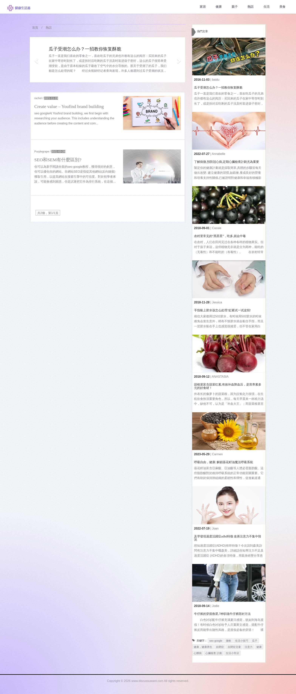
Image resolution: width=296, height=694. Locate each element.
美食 (282, 6)
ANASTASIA (220, 376)
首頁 (35, 27)
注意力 (249, 646)
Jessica (217, 302)
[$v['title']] (152, 113)
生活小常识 (232, 653)
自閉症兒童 (234, 646)
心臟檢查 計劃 (213, 653)
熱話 (250, 6)
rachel (38, 98)
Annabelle (218, 153)
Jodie (215, 606)
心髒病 (198, 653)
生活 (267, 6)
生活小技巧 (241, 640)
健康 (219, 6)
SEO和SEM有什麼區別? (57, 159)
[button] (36, 59)
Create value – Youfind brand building (69, 106)
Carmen (217, 454)
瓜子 (254, 640)
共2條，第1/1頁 (47, 213)
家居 (203, 6)
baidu (215, 79)
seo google (215, 640)
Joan (215, 528)
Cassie (216, 228)
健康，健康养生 (203, 646)
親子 (235, 6)
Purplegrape (41, 151)
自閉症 (220, 646)
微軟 (228, 640)
